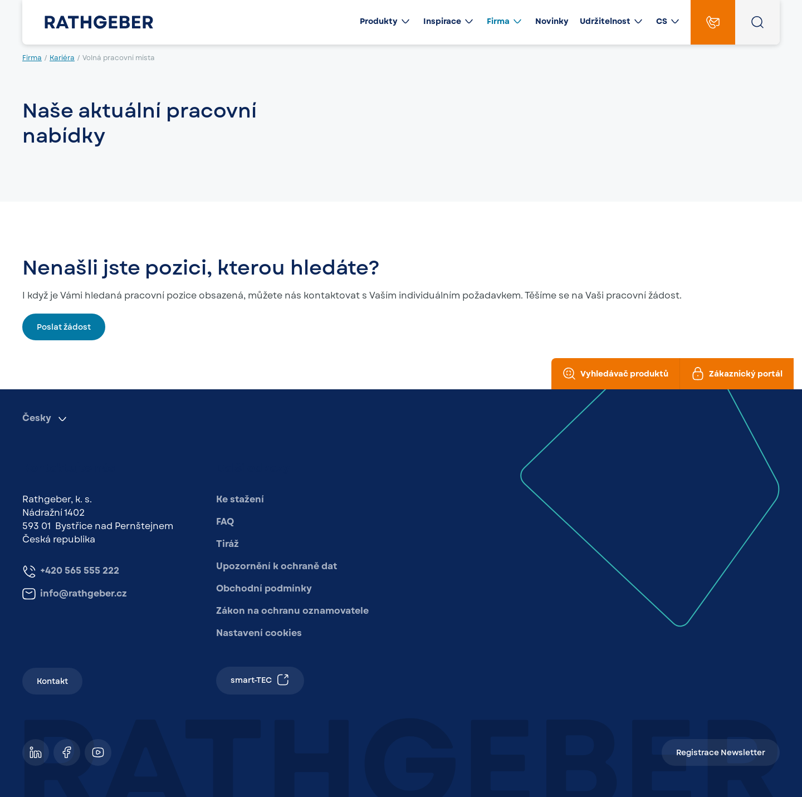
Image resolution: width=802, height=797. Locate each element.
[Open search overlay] (757, 22)
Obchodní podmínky (264, 588)
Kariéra (62, 58)
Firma (32, 58)
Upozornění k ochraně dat (276, 566)
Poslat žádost (64, 327)
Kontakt (52, 681)
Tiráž (227, 543)
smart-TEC (260, 680)
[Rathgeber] (90, 22)
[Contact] (713, 22)
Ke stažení (240, 499)
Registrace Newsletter (720, 752)
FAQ (225, 521)
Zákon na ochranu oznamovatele (292, 610)
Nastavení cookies (259, 633)
